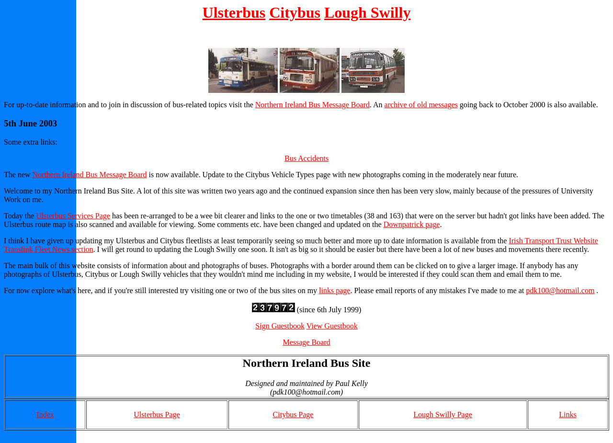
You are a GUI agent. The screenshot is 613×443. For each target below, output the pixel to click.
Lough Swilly (367, 12)
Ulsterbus (234, 12)
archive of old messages (421, 105)
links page (334, 290)
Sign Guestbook (280, 326)
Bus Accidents (306, 158)
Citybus (294, 12)
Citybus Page (293, 414)
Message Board (306, 342)
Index (45, 414)
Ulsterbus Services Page (73, 216)
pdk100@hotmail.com (560, 290)
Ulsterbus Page (157, 414)
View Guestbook (332, 326)
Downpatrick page (412, 224)
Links (567, 414)
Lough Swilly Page (442, 414)
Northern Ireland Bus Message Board (312, 105)
